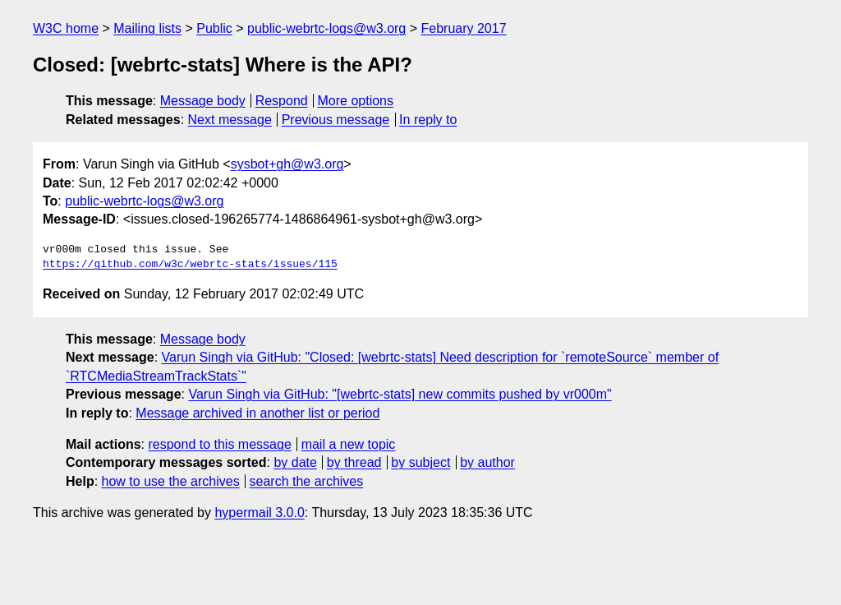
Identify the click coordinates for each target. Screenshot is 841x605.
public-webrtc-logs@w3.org (326, 28)
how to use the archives (171, 481)
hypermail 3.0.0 (259, 513)
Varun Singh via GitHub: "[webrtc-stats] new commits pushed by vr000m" (399, 394)
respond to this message (219, 444)
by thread (354, 462)
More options (356, 101)
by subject (420, 462)
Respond (281, 101)
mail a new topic (348, 444)
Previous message (336, 120)
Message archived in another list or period (257, 413)
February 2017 (464, 28)
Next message (230, 120)
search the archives (307, 481)
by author (487, 462)
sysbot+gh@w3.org (287, 164)
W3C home (66, 28)
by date (294, 462)
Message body (203, 101)
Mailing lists (147, 28)
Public (214, 28)
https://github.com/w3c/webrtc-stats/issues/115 (190, 264)
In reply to (428, 120)
